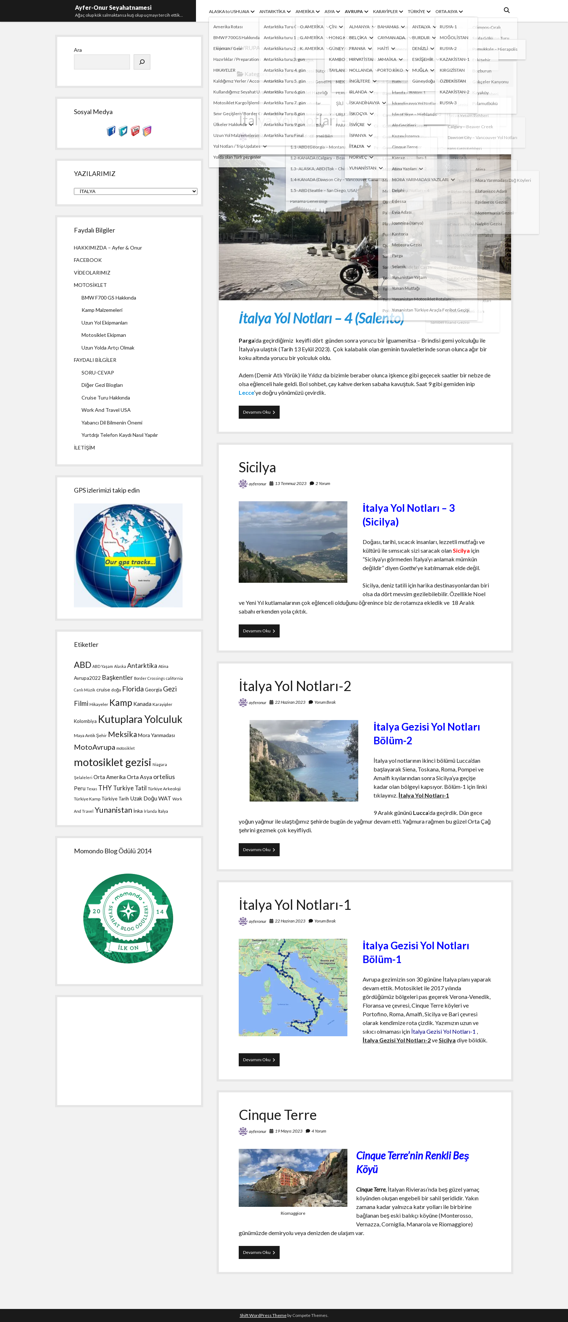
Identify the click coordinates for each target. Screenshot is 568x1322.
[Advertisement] (129, 1051)
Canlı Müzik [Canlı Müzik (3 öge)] (84, 689)
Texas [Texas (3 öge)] (92, 788)
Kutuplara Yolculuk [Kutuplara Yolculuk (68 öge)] (140, 719)
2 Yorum (323, 136)
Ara (78, 50)
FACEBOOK (88, 260)
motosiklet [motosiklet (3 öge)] (125, 748)
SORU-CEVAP (98, 372)
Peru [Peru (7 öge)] (79, 788)
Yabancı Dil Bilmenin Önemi (112, 422)
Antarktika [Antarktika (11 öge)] (142, 665)
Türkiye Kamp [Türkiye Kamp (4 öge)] (87, 799)
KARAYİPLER (385, 11)
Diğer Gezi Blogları (102, 385)
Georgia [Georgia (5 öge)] (153, 690)
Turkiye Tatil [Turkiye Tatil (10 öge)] (130, 788)
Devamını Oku (261, 414)
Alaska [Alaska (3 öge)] (120, 666)
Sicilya (257, 467)
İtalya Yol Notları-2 (295, 685)
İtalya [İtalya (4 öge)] (163, 811)
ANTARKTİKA (272, 11)
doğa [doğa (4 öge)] (116, 690)
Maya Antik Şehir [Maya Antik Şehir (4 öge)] (90, 735)
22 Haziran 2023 (290, 702)
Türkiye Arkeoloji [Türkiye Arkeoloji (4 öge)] (164, 788)
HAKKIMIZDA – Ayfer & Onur (108, 247)
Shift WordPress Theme (263, 1315)
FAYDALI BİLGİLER (95, 360)
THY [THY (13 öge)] (105, 788)
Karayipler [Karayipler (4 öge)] (162, 704)
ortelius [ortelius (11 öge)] (164, 777)
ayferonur (257, 136)
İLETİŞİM (84, 447)
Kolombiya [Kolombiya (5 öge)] (85, 721)
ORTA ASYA (446, 11)
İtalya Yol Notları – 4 (299, 120)
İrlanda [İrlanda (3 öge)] (150, 811)
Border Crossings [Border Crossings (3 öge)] (149, 678)
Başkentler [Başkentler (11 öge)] (117, 677)
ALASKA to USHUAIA (229, 11)
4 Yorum (319, 1131)
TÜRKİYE (416, 11)
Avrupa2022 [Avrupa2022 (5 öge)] (87, 678)
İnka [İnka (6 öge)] (138, 811)
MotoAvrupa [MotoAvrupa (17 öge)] (94, 746)
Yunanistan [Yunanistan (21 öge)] (113, 810)
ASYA (330, 11)
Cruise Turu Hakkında (106, 397)
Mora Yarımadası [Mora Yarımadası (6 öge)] (156, 735)
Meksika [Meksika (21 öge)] (122, 734)
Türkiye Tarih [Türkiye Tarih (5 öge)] (115, 799)
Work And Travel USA (106, 410)
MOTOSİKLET (90, 285)
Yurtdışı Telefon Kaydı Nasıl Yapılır (120, 435)
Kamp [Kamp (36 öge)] (120, 702)
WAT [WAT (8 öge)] (164, 798)
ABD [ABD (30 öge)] (82, 665)
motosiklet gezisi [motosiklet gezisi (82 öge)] (112, 762)
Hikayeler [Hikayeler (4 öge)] (98, 704)
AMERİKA (305, 11)
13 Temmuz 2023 (290, 483)
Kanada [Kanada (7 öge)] (142, 703)
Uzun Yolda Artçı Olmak (108, 347)
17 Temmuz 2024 (290, 136)
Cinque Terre (278, 1114)
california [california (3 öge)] (174, 678)
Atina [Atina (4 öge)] (163, 666)
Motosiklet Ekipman (104, 335)
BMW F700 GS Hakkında (109, 297)
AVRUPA (354, 11)
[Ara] (142, 62)
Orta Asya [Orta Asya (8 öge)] (139, 777)
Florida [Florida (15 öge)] (133, 689)
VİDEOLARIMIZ (92, 272)
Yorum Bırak (325, 702)
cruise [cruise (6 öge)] (103, 689)
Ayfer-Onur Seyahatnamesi (113, 7)
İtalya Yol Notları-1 (295, 904)
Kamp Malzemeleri (102, 310)
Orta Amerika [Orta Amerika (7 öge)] (109, 777)
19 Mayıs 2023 (288, 1131)
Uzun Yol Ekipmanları (105, 322)
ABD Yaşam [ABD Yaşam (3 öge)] (102, 666)
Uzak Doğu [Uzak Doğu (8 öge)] (143, 798)
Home (224, 47)
